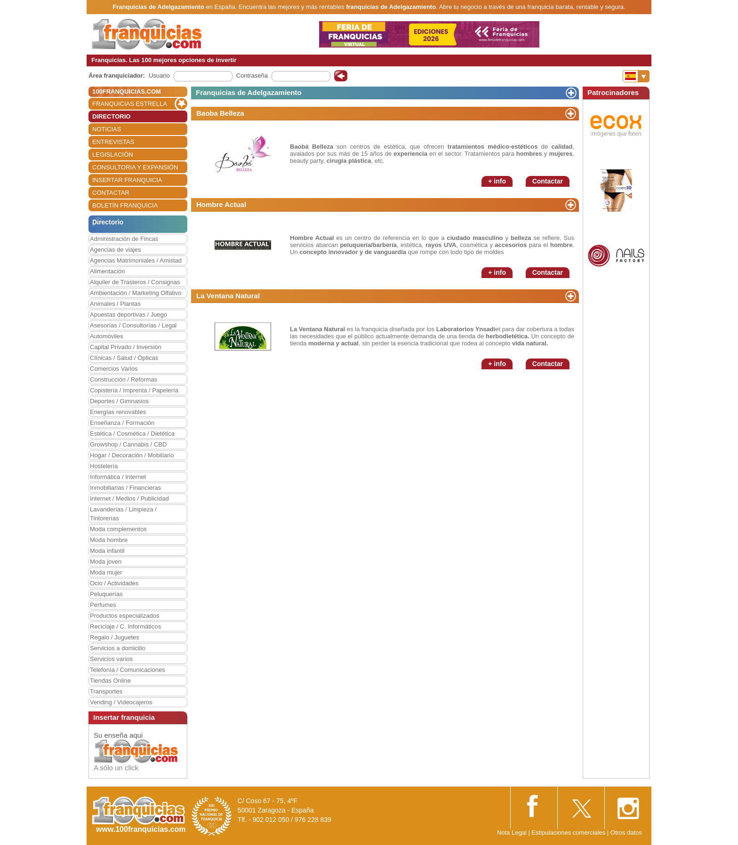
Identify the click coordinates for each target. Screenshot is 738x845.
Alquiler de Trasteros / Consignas (135, 282)
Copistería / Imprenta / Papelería (134, 390)
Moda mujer (106, 572)
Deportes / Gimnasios (119, 401)
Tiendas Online (110, 680)
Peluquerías (106, 594)
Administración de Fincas (124, 238)
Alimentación (107, 271)
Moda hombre (109, 539)
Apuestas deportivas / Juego (128, 314)
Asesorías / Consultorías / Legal (133, 325)
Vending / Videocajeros (121, 702)
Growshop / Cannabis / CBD (128, 444)
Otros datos (626, 832)
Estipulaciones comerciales (569, 832)
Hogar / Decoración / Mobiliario (132, 455)
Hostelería (104, 466)
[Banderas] (636, 76)
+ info (497, 181)
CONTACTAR (110, 192)
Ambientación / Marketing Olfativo (135, 292)
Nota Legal (512, 832)
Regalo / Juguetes (114, 637)
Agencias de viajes (115, 249)
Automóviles (106, 336)
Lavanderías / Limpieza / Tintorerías (123, 514)
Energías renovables (118, 411)
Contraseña (252, 75)
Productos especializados (124, 615)
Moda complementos (118, 529)
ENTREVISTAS (113, 141)
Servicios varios (111, 658)
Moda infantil (107, 550)
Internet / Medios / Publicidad (129, 498)
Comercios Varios (114, 368)
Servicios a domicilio (117, 648)
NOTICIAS (106, 129)
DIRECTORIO (111, 116)
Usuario (159, 75)
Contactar (547, 181)
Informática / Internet (118, 476)
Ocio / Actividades (114, 583)
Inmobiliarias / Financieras (125, 487)
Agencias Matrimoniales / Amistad (136, 260)
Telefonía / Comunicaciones (127, 669)
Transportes (106, 691)
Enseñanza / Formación (122, 422)
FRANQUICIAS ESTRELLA (129, 103)
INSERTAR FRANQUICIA (127, 179)
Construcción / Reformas (123, 379)
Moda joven (105, 561)
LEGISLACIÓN (112, 154)
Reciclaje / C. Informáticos (125, 626)
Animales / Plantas (115, 303)
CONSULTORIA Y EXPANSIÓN (135, 167)
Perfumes (103, 604)
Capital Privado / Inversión (125, 347)
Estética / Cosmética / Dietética (132, 433)
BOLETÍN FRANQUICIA (125, 205)
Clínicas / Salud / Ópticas (124, 357)
